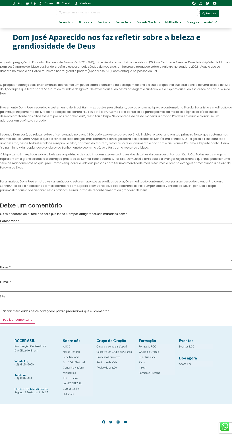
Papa (142, 360)
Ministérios (69, 371)
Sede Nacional (71, 355)
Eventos (104, 20)
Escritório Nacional (74, 360)
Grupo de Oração (148, 20)
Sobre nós (66, 20)
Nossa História (71, 349)
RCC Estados (70, 376)
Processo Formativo (108, 355)
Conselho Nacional (73, 365)
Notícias (85, 20)
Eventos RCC (186, 344)
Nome (5, 265)
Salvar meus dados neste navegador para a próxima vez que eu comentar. (56, 309)
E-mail (5, 280)
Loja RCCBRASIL (72, 381)
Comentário (9, 219)
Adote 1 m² (210, 20)
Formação (123, 20)
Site (2, 294)
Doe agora (193, 20)
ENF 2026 (68, 392)
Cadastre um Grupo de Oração (114, 349)
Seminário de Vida (106, 360)
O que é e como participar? (111, 344)
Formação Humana (149, 371)
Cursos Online (71, 386)
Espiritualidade (147, 355)
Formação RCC (147, 344)
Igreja (142, 365)
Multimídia (173, 20)
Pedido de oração (106, 365)
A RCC (67, 344)
